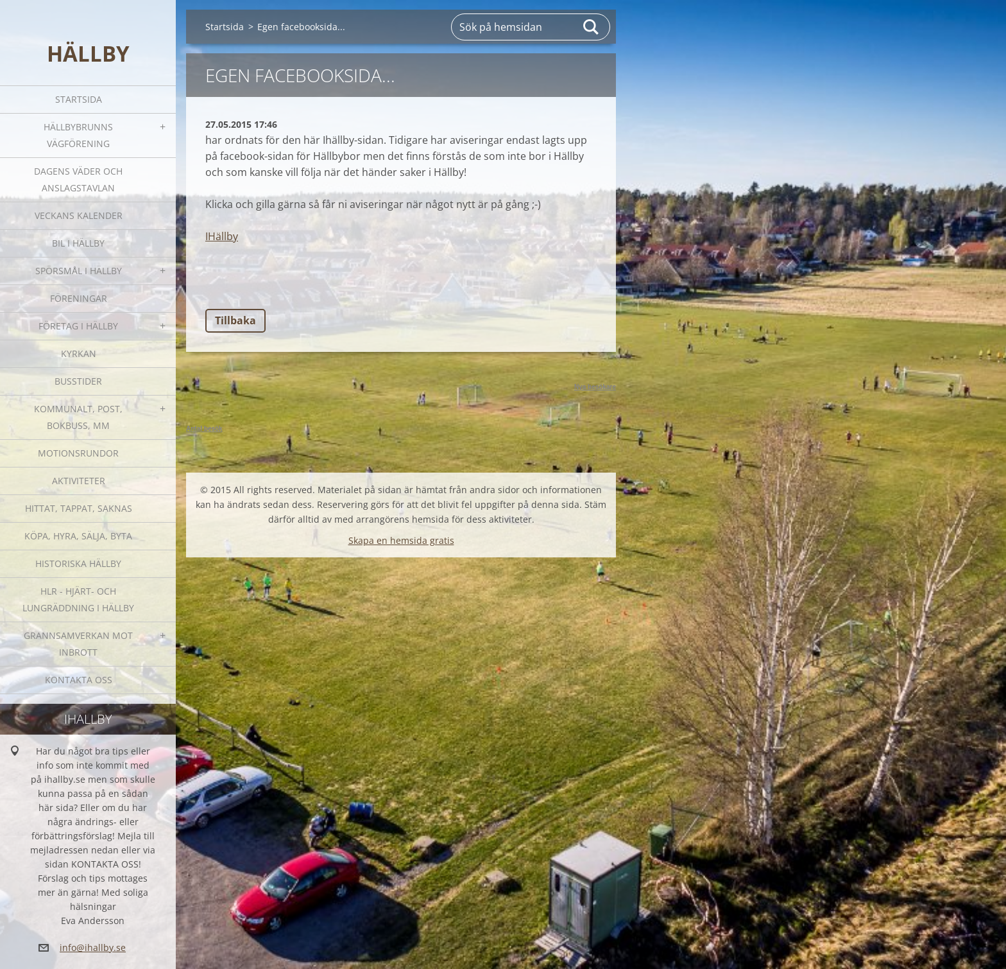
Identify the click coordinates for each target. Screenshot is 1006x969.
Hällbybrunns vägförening (78, 135)
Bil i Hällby (78, 243)
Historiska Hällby (78, 563)
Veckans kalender (79, 215)
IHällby (221, 236)
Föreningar (78, 298)
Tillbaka (235, 320)
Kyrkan (78, 353)
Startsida (78, 99)
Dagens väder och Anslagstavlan (78, 179)
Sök (591, 27)
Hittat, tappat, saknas (78, 508)
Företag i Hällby (78, 326)
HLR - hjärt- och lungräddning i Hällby (78, 599)
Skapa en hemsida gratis (401, 540)
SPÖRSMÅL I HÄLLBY (78, 271)
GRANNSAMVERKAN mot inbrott (78, 643)
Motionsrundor (78, 453)
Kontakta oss (78, 680)
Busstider (78, 381)
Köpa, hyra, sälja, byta (78, 536)
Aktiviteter (78, 481)
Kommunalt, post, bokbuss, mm (78, 417)
